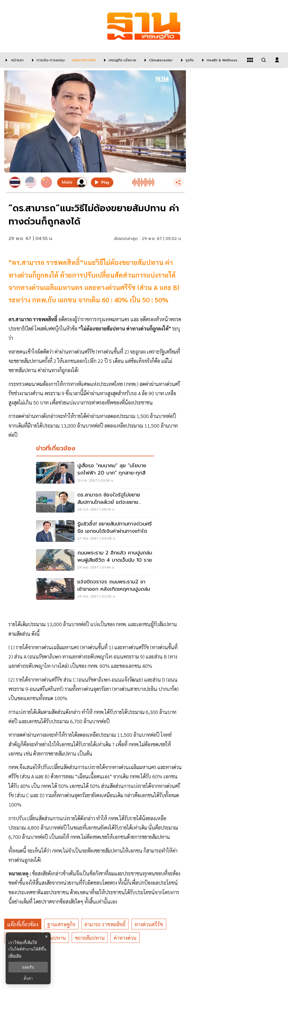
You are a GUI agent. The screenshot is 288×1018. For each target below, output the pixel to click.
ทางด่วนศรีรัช (148, 924)
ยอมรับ (28, 967)
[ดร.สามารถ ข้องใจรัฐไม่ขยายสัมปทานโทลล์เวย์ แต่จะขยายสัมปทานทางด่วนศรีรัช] (95, 502)
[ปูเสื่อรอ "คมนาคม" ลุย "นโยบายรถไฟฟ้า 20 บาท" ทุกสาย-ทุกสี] (95, 473)
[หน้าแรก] (13, 60)
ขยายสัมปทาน (90, 937)
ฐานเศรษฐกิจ (61, 924)
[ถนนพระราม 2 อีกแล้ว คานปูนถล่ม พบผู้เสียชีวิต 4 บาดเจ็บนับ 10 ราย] (95, 560)
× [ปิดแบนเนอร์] (46, 936)
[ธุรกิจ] (186, 60)
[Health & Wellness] (218, 60)
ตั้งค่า (28, 978)
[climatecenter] (157, 60)
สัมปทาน (56, 937)
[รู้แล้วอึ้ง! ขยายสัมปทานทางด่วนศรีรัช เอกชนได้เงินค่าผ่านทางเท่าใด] (95, 531)
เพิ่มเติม (14, 955)
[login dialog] (277, 60)
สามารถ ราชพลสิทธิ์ (104, 924)
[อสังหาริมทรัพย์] (83, 60)
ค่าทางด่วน (125, 937)
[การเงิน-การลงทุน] (47, 60)
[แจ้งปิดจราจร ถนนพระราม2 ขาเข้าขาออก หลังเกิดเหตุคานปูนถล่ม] (95, 589)
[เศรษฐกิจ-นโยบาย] (118, 60)
